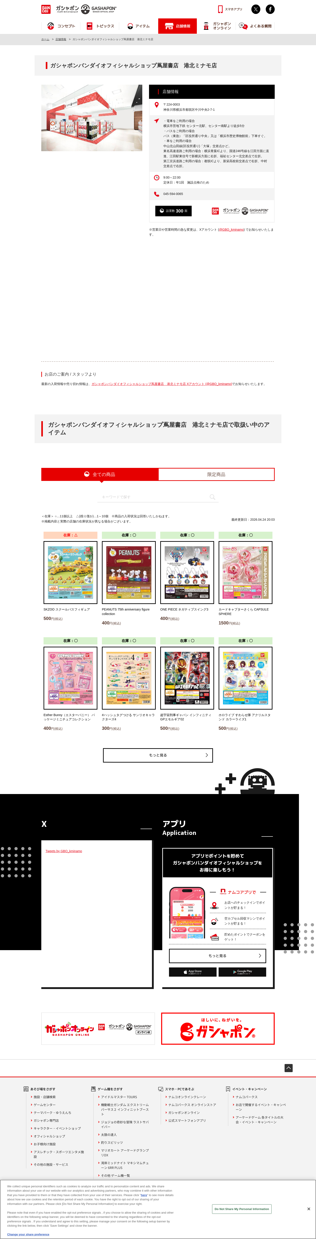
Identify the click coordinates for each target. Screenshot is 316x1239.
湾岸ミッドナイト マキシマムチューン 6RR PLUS (125, 1165)
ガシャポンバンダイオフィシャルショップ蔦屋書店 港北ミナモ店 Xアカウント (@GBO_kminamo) (162, 384)
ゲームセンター (45, 1104)
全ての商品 (104, 474)
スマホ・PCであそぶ (179, 1089)
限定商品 (216, 474)
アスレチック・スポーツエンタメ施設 (59, 1154)
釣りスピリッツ (112, 1142)
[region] (158, 1209)
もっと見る (158, 755)
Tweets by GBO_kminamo (64, 851)
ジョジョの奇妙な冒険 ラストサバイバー (125, 1124)
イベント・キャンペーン (249, 1089)
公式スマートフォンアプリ (187, 1120)
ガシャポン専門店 (46, 1120)
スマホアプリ (233, 9)
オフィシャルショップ (49, 1136)
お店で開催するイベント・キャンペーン (261, 1107)
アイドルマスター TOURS (119, 1097)
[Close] (309, 1209)
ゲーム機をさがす (110, 1089)
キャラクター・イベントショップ (57, 1128)
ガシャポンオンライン (184, 1112)
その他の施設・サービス (51, 1164)
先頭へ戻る (289, 1068)
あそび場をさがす (42, 1089)
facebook (270, 9)
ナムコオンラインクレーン (187, 1097)
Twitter (255, 9)
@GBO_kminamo (231, 229)
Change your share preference (28, 1234)
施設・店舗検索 (45, 1097)
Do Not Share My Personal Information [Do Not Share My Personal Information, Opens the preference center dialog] (242, 1209)
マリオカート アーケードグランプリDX (125, 1152)
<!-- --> (158, 299)
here (144, 1195)
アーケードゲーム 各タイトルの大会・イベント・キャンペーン (259, 1119)
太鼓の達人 (109, 1134)
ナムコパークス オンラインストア (192, 1104)
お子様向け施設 (45, 1144)
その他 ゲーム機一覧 (115, 1175)
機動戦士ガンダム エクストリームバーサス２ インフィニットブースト (125, 1109)
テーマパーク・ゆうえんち (52, 1112)
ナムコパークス (247, 1097)
